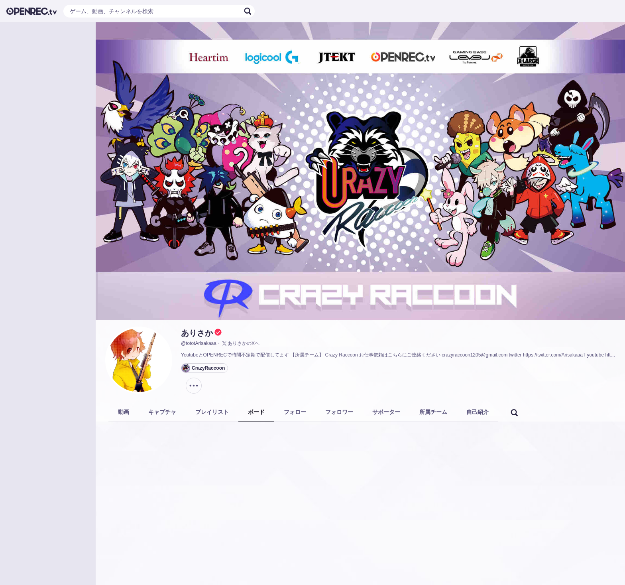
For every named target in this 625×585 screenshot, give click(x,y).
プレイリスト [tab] (212, 412)
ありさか (197, 333)
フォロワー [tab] (339, 412)
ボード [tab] (256, 412)
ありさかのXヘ (240, 343)
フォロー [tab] (295, 412)
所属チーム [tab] (433, 412)
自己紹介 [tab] (477, 412)
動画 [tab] (123, 412)
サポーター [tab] (386, 412)
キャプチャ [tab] (162, 412)
